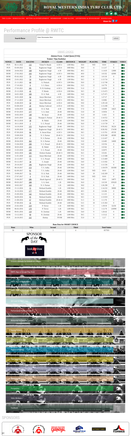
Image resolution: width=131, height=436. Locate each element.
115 (30, 156)
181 (30, 88)
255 (30, 147)
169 (30, 185)
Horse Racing (19, 18)
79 (30, 77)
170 (30, 209)
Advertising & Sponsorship (87, 18)
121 (30, 118)
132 (30, 65)
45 (30, 91)
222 (30, 218)
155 (30, 126)
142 (30, 194)
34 (30, 162)
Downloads (106, 18)
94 (30, 97)
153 (30, 168)
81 (30, 171)
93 (30, 129)
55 (30, 188)
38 (30, 121)
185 (30, 153)
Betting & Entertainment (37, 18)
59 (30, 100)
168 (30, 71)
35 (30, 203)
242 (30, 109)
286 (30, 179)
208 (30, 182)
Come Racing (68, 18)
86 (30, 132)
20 (30, 106)
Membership (55, 18)
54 (30, 79)
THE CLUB (6, 18)
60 (30, 82)
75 (30, 159)
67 (30, 200)
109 (30, 94)
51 (30, 174)
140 (30, 115)
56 (30, 135)
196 (30, 165)
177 (30, 112)
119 (30, 212)
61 (30, 68)
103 (30, 74)
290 (30, 144)
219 (30, 206)
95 (30, 197)
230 (30, 150)
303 (30, 141)
